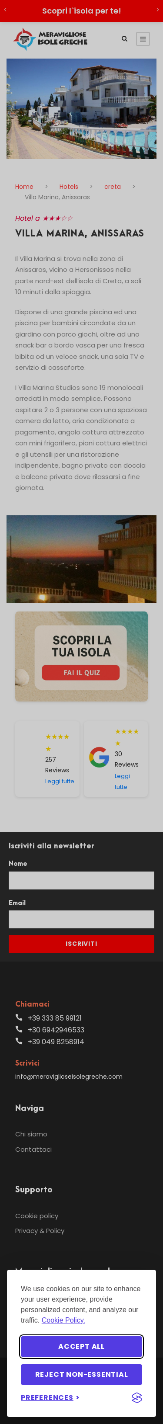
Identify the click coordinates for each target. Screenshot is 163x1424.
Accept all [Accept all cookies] (81, 1346)
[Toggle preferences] (50, 1397)
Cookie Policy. (63, 1320)
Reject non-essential (81, 1374)
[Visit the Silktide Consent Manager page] (137, 1398)
